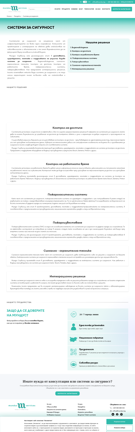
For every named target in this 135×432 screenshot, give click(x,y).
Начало (9, 16)
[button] (127, 2)
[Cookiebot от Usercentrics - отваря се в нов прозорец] (12, 428)
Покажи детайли (114, 428)
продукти (66, 9)
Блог (81, 9)
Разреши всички (119, 408)
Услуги (57, 9)
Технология (89, 9)
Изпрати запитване (122, 9)
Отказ (120, 420)
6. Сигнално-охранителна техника (85, 65)
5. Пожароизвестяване (79, 62)
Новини (74, 9)
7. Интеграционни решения (82, 69)
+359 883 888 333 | (113, 2)
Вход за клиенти (127, 2)
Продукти (17, 16)
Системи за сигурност (30, 16)
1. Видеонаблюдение (79, 47)
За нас (98, 9)
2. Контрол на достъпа (80, 51)
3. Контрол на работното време (84, 55)
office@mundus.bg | (99, 2)
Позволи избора (119, 414)
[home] (15, 9)
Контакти (106, 9)
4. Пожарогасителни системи (83, 58)
